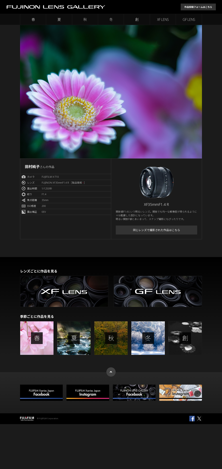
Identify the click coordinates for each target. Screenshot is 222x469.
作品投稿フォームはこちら (198, 6)
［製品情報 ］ (78, 182)
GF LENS (189, 19)
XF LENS (163, 19)
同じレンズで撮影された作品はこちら (156, 230)
